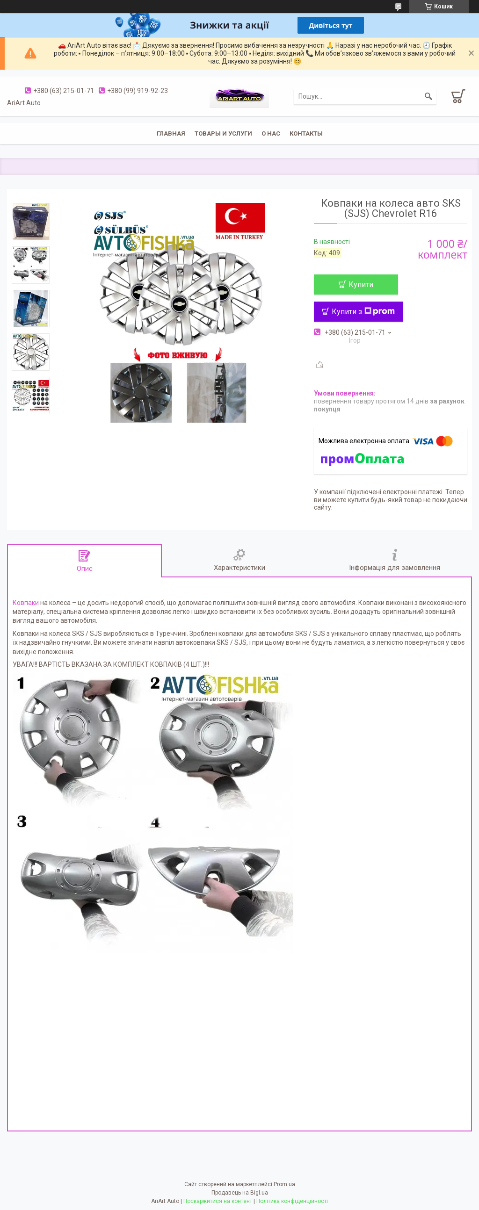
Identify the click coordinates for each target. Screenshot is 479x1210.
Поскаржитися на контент (217, 1201)
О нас (270, 133)
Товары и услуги (223, 133)
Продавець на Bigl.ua (239, 1192)
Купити (360, 284)
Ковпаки (26, 602)
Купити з (363, 311)
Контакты (306, 133)
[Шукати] (428, 96)
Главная (171, 133)
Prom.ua (284, 1184)
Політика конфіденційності (292, 1201)
